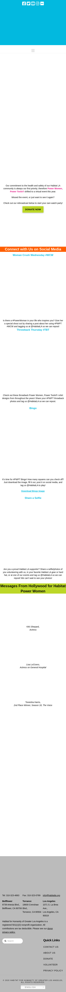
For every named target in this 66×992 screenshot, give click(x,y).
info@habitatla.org (51, 895)
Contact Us (50, 947)
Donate (48, 959)
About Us (49, 953)
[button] (33, 50)
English (29, 987)
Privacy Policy (53, 970)
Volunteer (50, 964)
